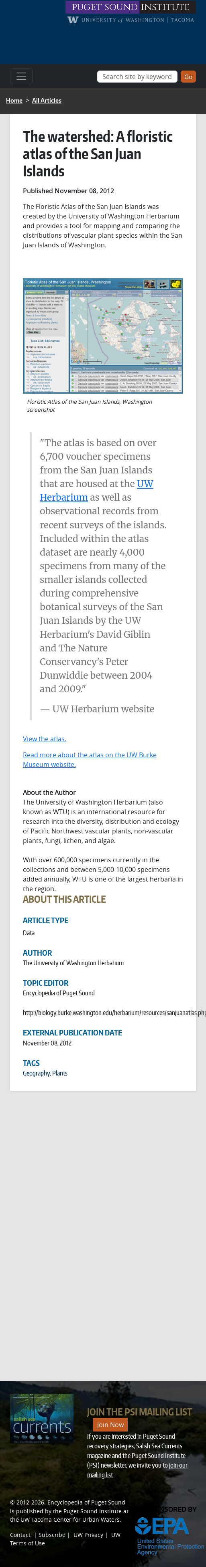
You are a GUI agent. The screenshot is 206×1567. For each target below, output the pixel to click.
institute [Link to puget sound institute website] (165, 7)
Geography (36, 1073)
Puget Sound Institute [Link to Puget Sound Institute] (92, 1511)
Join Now (110, 1424)
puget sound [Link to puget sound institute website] (105, 7)
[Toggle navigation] (21, 76)
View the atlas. (44, 738)
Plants (59, 1073)
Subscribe (52, 1535)
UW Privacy (88, 1535)
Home (14, 100)
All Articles (46, 100)
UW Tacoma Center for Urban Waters (70, 1519)
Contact (20, 1535)
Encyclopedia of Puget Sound (86, 1502)
